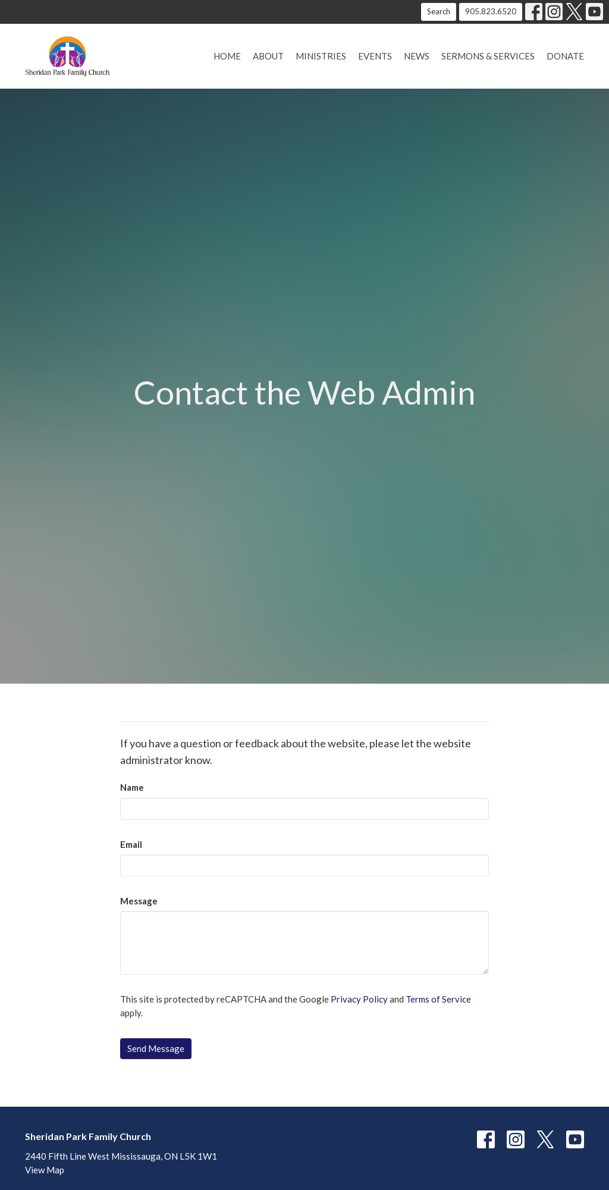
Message (139, 900)
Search (438, 11)
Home (227, 56)
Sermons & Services (488, 56)
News (416, 56)
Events (375, 56)
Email (131, 844)
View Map (44, 1169)
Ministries (321, 56)
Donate (565, 56)
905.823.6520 (490, 11)
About (268, 56)
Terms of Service (438, 999)
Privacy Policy (359, 999)
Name (132, 787)
